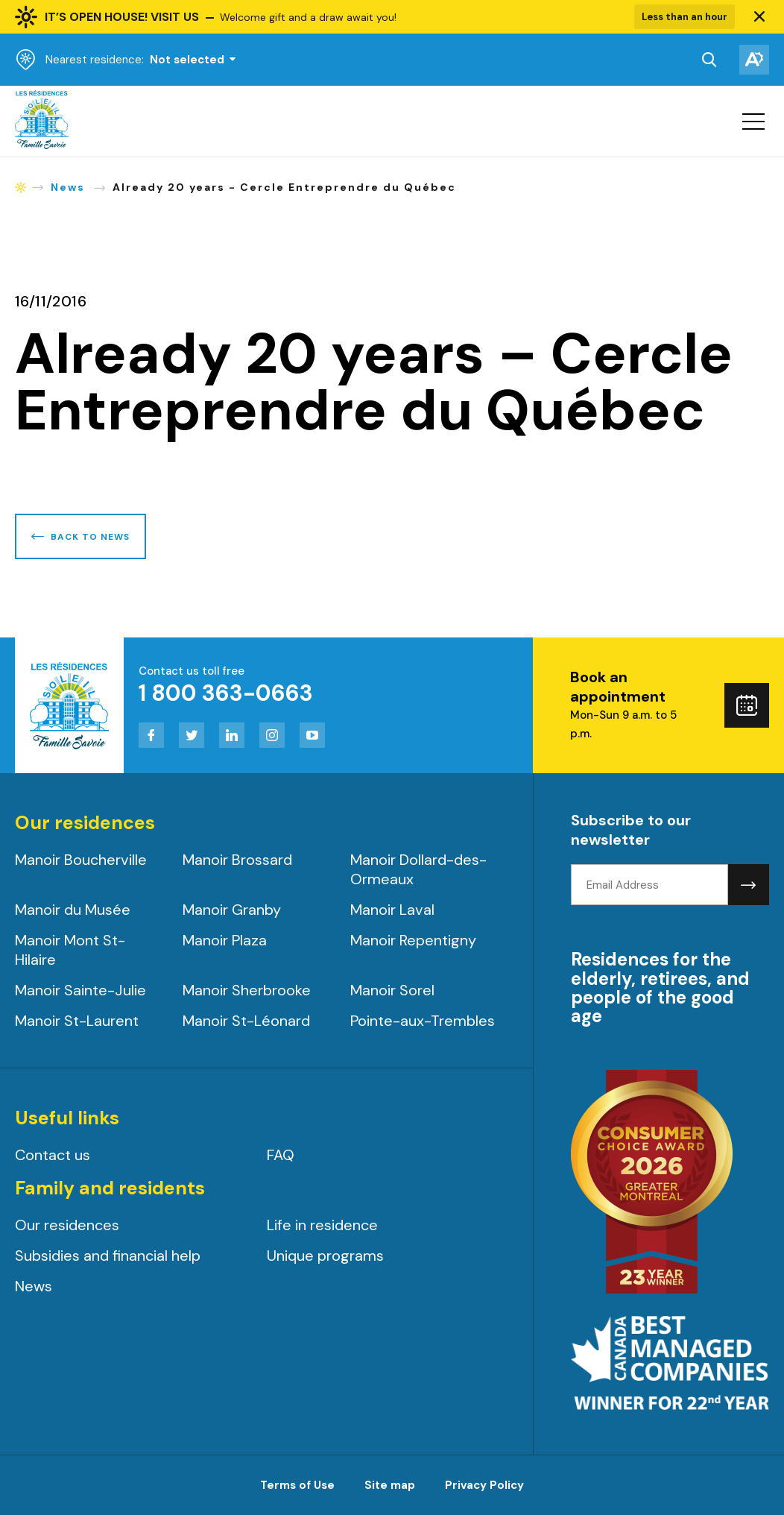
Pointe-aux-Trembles (422, 1020)
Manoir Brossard (237, 859)
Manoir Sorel (392, 990)
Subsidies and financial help (107, 1255)
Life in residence (322, 1225)
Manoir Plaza (225, 940)
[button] (759, 17)
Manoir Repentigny (413, 940)
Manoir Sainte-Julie (80, 990)
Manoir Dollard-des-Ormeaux (418, 869)
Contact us (52, 1155)
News (33, 1286)
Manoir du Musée (72, 909)
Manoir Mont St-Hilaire (70, 949)
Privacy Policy (484, 1485)
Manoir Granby (232, 909)
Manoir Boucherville (81, 859)
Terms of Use (297, 1485)
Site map (389, 1485)
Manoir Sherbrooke (247, 990)
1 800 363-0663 (226, 693)
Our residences (67, 1225)
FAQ (280, 1155)
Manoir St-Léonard (246, 1020)
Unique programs (325, 1255)
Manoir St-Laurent (77, 1020)
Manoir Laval (392, 909)
